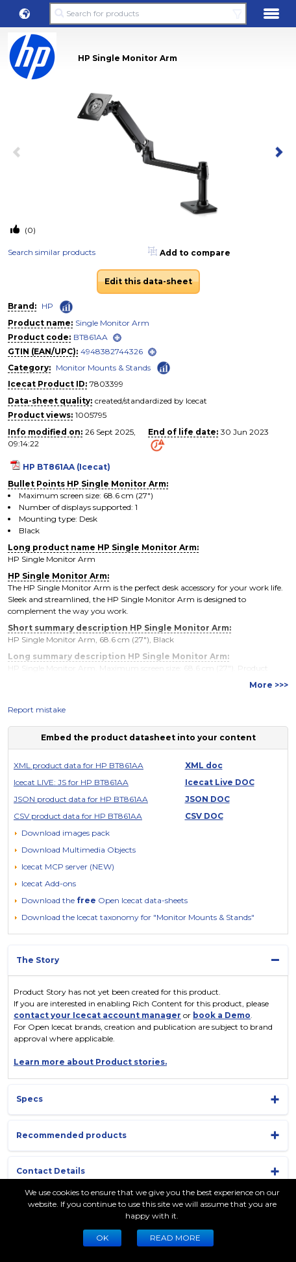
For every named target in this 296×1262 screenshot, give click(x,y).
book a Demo (222, 1015)
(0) (29, 230)
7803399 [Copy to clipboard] (106, 384)
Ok (102, 1238)
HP (47, 306)
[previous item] (19, 153)
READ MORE (175, 1238)
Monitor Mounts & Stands (103, 367)
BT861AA (90, 337)
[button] (25, 13)
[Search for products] (148, 13)
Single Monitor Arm (112, 323)
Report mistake (37, 709)
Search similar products (51, 252)
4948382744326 (111, 351)
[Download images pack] (62, 833)
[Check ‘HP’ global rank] (66, 307)
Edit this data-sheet (148, 281)
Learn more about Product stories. (90, 1062)
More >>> (268, 685)
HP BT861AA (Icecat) (66, 467)
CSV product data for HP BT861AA (78, 816)
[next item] (276, 153)
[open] (117, 338)
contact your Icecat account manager (97, 1015)
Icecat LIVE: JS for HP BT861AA (71, 782)
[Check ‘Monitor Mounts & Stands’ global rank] (163, 367)
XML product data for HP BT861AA (78, 765)
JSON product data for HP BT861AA (81, 799)
